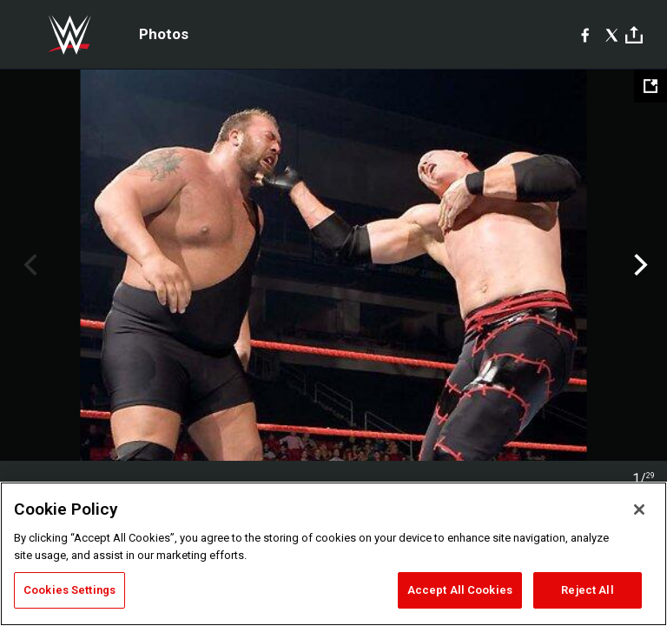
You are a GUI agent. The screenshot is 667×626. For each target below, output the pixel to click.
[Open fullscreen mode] (650, 86)
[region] (333, 554)
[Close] (639, 509)
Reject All (587, 589)
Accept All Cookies (459, 589)
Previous (28, 265)
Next (639, 265)
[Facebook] (584, 34)
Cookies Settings (69, 589)
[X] (611, 34)
